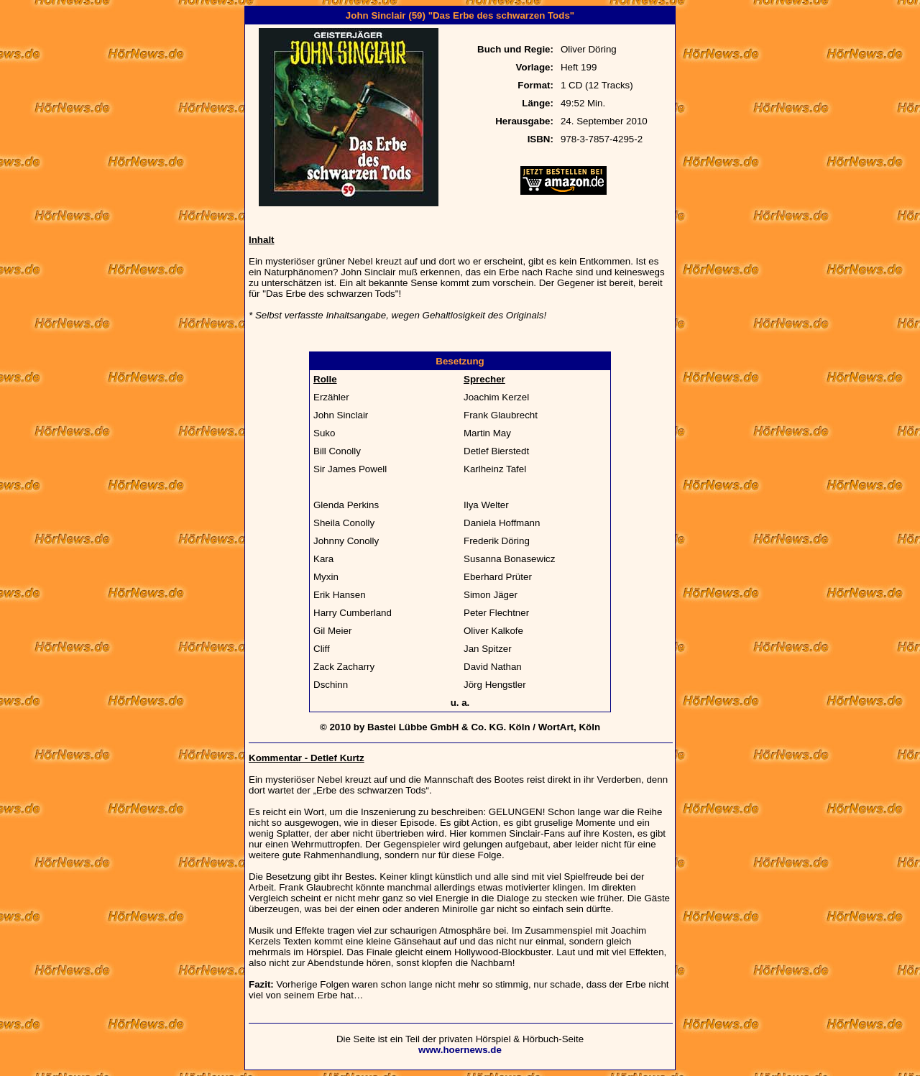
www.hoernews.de (460, 1049)
